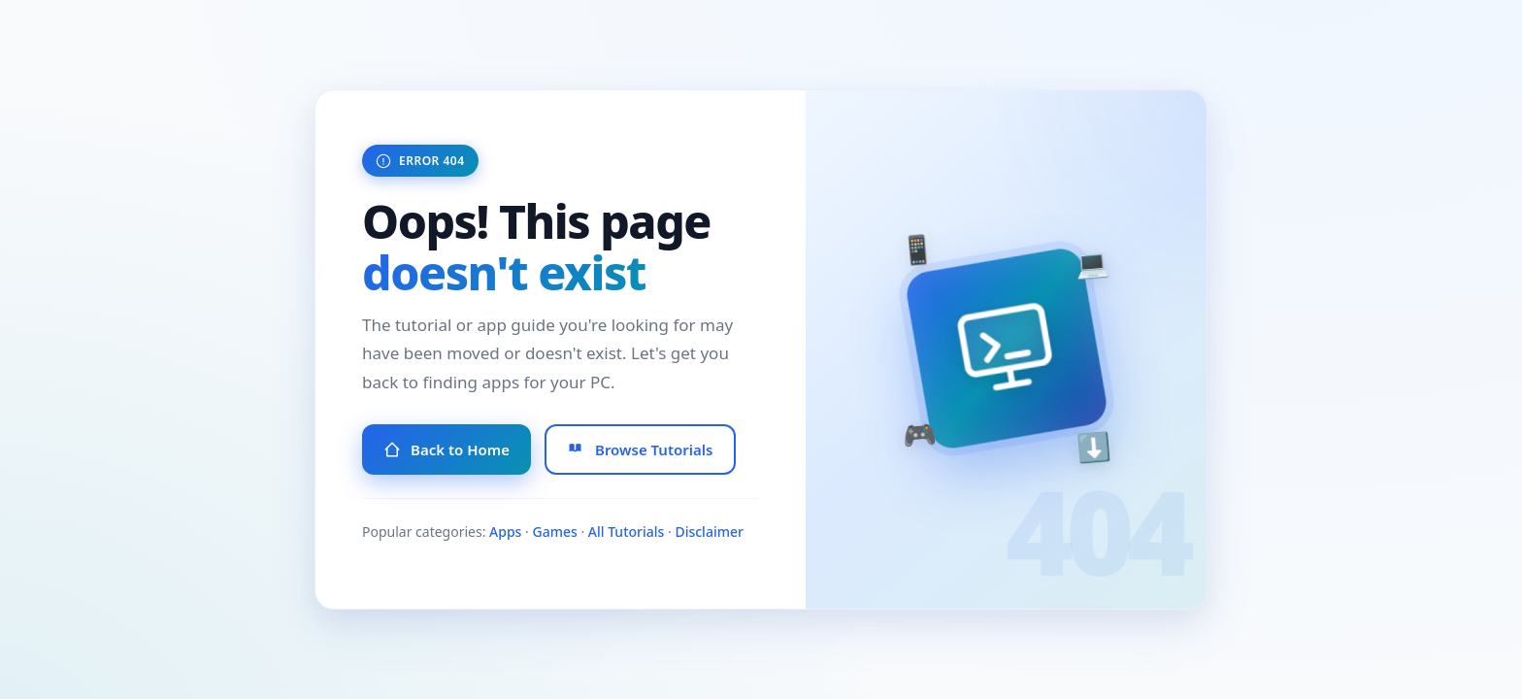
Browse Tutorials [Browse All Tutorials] (640, 449)
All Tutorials (626, 531)
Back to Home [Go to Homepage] (446, 449)
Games (554, 531)
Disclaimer (709, 531)
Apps (505, 531)
